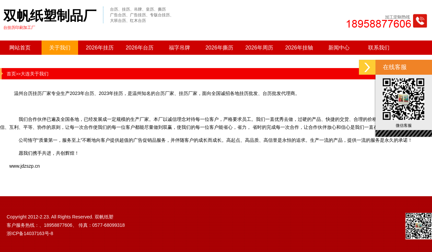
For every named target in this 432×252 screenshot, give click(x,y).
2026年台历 (140, 47)
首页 (11, 73)
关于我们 (59, 47)
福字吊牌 (179, 47)
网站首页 (20, 47)
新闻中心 (339, 47)
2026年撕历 (219, 47)
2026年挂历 (100, 47)
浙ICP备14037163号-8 (30, 233)
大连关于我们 (35, 73)
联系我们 (378, 47)
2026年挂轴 (299, 47)
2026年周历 (259, 47)
